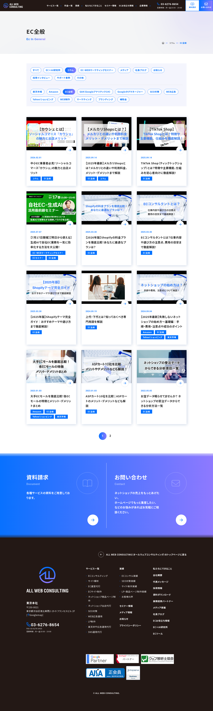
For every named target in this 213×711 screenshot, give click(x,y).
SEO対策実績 (129, 581)
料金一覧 (68, 5)
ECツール (158, 633)
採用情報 (157, 588)
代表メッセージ (160, 581)
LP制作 (92, 621)
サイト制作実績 (129, 586)
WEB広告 (171, 91)
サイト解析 (93, 581)
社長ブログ (141, 70)
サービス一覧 (54, 5)
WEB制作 (65, 99)
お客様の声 (127, 596)
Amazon (53, 91)
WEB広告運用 (95, 616)
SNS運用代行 (95, 632)
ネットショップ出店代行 (99, 605)
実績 (121, 568)
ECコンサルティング (98, 575)
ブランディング (105, 99)
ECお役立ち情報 (128, 5)
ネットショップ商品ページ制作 (102, 598)
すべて (36, 70)
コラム (172, 42)
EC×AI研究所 (53, 70)
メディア (124, 70)
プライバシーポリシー (130, 625)
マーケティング (84, 99)
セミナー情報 (110, 5)
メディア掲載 (159, 607)
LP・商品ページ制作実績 (134, 591)
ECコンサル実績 (130, 575)
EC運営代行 (94, 586)
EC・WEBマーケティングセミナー (97, 70)
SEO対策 (154, 91)
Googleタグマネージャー (130, 91)
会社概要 (157, 575)
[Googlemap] (34, 615)
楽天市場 (37, 91)
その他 (80, 77)
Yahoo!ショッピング (43, 99)
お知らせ (157, 70)
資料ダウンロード (162, 594)
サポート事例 (63, 77)
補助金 (123, 99)
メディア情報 (125, 612)
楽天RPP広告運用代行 (99, 626)
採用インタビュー (41, 77)
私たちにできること (93, 5)
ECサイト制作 (95, 591)
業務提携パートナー (163, 601)
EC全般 (69, 91)
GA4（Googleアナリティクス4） (95, 91)
